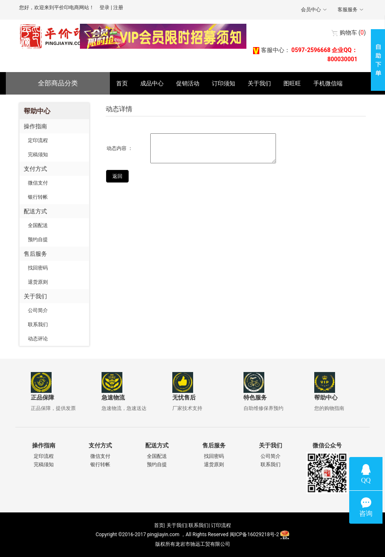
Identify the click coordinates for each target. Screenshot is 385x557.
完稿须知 (38, 154)
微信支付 (38, 183)
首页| (159, 525)
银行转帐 (38, 197)
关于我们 (259, 83)
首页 (122, 83)
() (353, 32)
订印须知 (223, 83)
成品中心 (152, 83)
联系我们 (38, 324)
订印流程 (221, 525)
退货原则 (38, 282)
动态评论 (38, 339)
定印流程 (38, 140)
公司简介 (38, 310)
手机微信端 (328, 83)
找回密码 (38, 268)
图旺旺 (292, 83)
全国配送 (38, 225)
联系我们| (199, 525)
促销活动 (187, 83)
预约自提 (38, 239)
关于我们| (177, 525)
